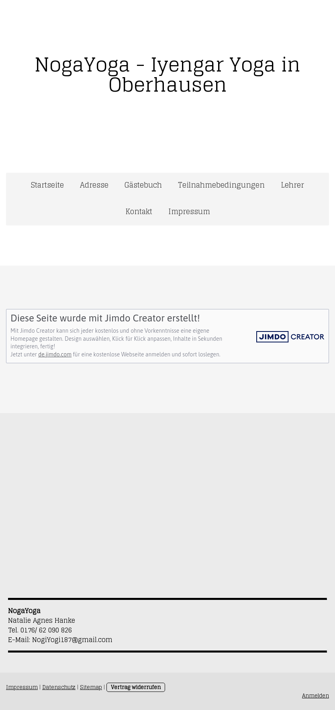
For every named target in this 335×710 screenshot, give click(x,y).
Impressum (189, 211)
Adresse (94, 184)
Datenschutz (59, 687)
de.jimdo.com (54, 354)
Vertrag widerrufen (136, 687)
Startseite (47, 184)
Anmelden (315, 695)
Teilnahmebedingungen (221, 184)
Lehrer (292, 184)
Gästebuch (143, 184)
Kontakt (138, 211)
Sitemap (91, 687)
